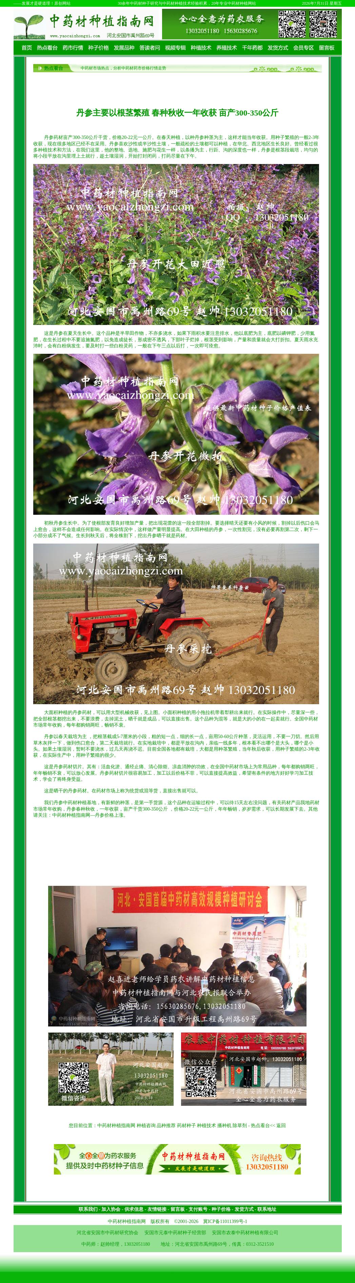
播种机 (224, 1125)
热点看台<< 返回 (268, 1125)
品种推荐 (166, 1125)
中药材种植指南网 (116, 1125)
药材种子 (186, 1125)
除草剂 (240, 1125)
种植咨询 (146, 1125)
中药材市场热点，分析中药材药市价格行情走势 (123, 68)
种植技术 (206, 1125)
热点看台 (53, 68)
